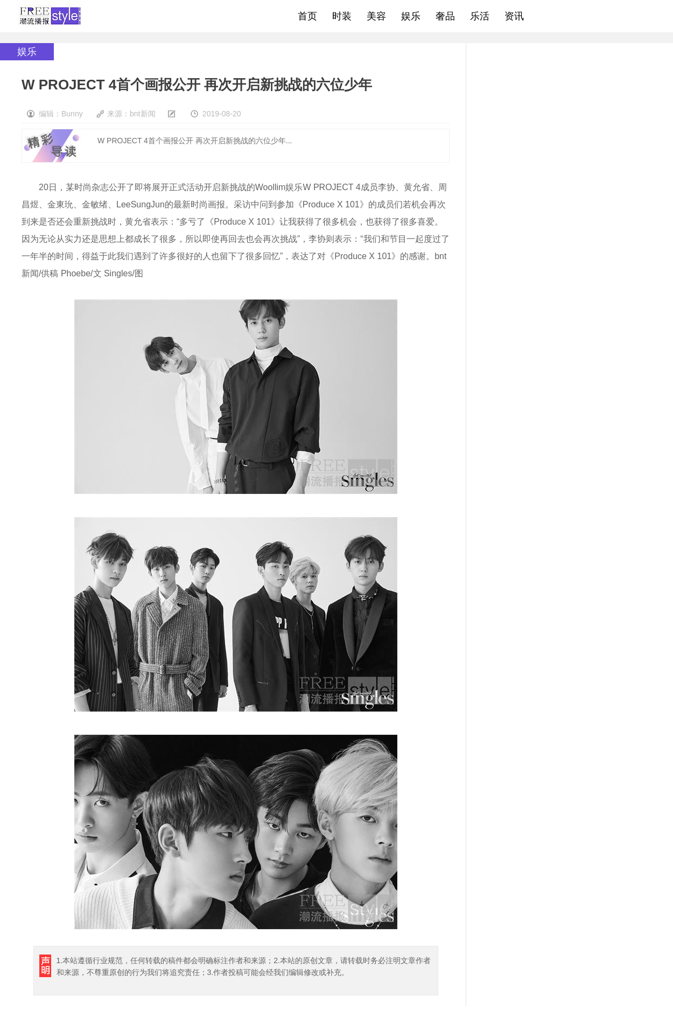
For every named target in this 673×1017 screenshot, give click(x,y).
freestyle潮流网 (50, 16)
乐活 (479, 16)
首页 (307, 16)
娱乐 (410, 16)
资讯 (514, 16)
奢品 (445, 16)
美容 (376, 16)
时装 (342, 16)
